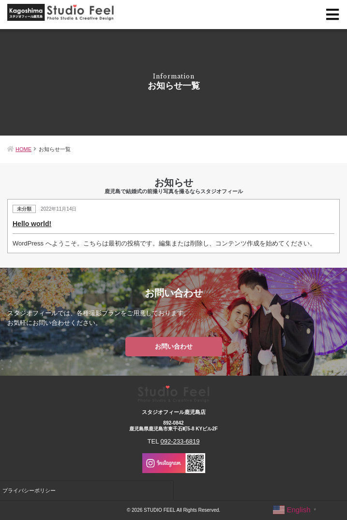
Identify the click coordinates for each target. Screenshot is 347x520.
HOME (23, 149)
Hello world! (32, 224)
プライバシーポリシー (29, 490)
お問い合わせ (174, 346)
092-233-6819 (180, 441)
